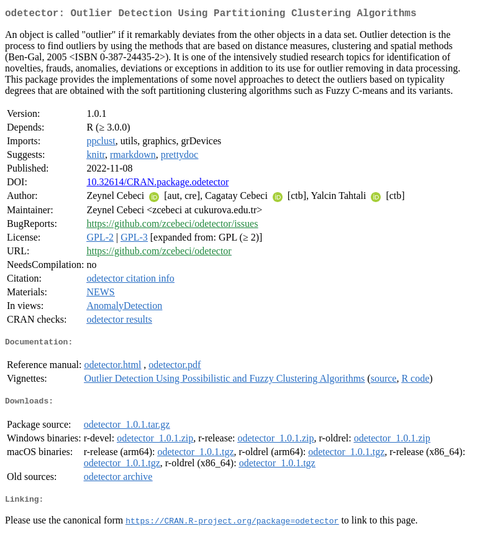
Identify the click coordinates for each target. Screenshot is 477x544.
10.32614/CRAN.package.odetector (157, 184)
